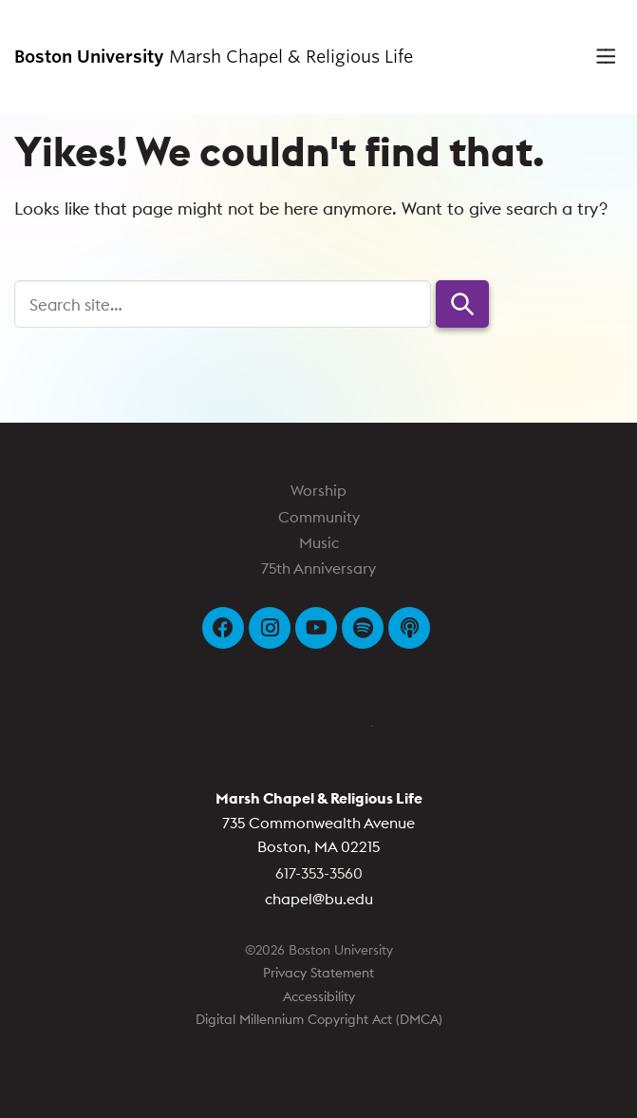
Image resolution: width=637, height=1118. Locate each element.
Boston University (319, 734)
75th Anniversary (318, 568)
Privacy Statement (318, 972)
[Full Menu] (599, 57)
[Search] (222, 304)
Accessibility (319, 996)
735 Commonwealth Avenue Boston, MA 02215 (318, 822)
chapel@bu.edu (319, 898)
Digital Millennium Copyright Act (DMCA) (319, 1019)
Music (319, 542)
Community (319, 516)
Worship (318, 490)
